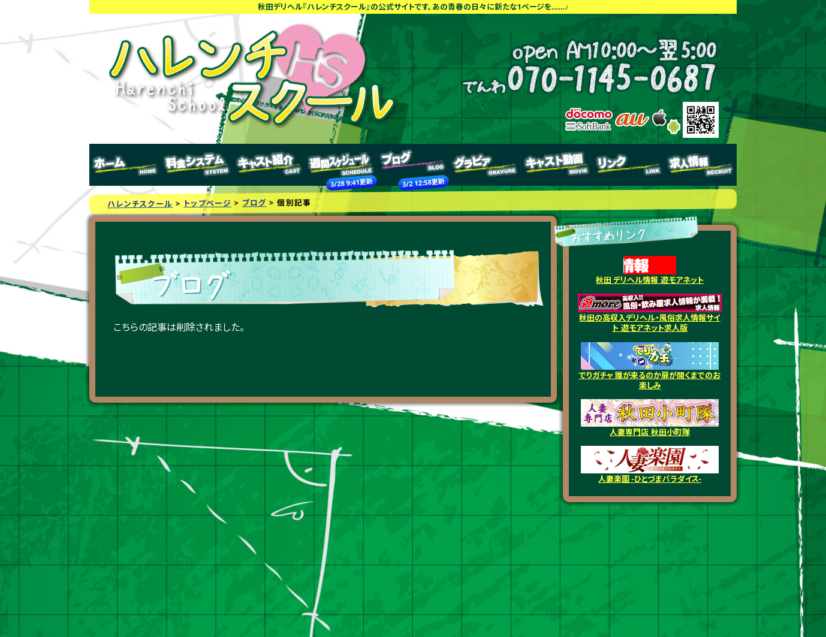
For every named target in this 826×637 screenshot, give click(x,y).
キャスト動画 (557, 165)
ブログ (413, 165)
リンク (629, 165)
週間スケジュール (341, 165)
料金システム (197, 165)
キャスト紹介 (269, 165)
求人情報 (701, 165)
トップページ (125, 165)
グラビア (485, 165)
